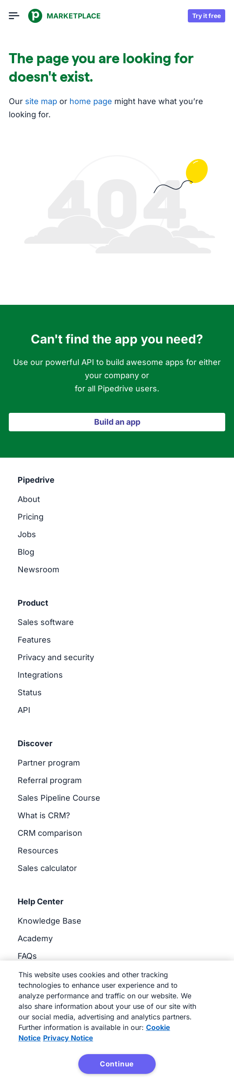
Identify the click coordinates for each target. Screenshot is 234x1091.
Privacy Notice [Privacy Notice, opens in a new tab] (68, 1037)
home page (90, 101)
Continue (117, 1063)
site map (41, 101)
